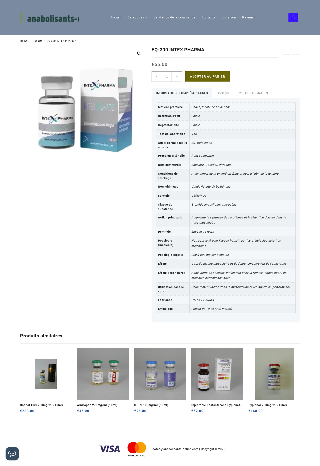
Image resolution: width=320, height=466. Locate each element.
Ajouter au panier (207, 76)
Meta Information (253, 93)
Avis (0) (223, 93)
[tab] (182, 93)
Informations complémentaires (182, 93)
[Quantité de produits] (167, 77)
